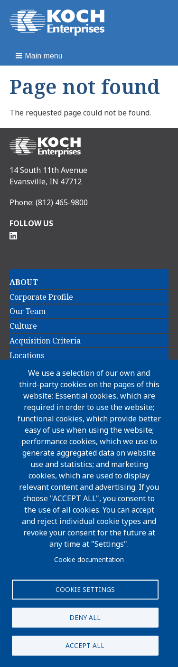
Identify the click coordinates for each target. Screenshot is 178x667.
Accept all (85, 645)
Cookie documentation (89, 559)
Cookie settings (85, 589)
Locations (26, 355)
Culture (23, 326)
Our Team (27, 311)
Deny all (85, 617)
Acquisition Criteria (45, 340)
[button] (39, 55)
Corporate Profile (41, 297)
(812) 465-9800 (62, 202)
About (23, 282)
